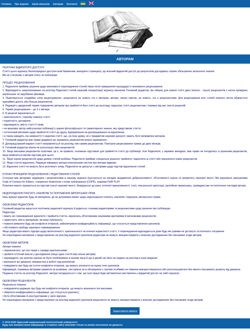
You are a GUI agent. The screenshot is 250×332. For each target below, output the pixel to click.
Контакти (72, 4)
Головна (6, 4)
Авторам (58, 4)
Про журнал (22, 4)
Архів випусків (40, 4)
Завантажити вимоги (125, 311)
